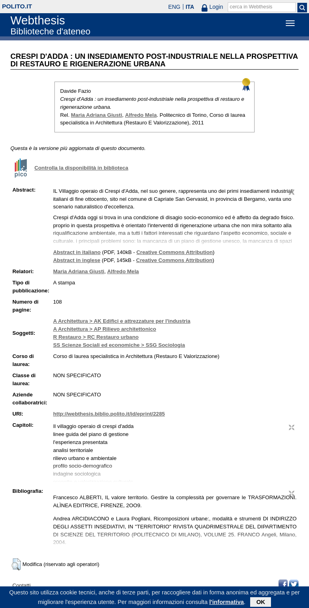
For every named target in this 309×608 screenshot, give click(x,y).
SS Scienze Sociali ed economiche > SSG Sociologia (119, 345)
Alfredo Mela (141, 115)
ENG (174, 7)
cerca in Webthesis (251, 7)
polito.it (17, 6)
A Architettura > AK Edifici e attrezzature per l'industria (122, 321)
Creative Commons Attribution (174, 252)
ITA (190, 7)
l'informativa (226, 602)
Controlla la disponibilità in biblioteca (81, 168)
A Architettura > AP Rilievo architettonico (104, 329)
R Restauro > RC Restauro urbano (96, 337)
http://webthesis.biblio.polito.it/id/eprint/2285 (109, 414)
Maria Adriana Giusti (96, 115)
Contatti (21, 585)
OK (260, 602)
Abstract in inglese (76, 260)
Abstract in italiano (77, 252)
